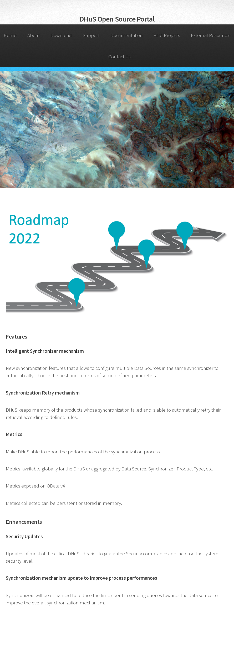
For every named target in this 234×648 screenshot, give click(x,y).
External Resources (210, 35)
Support (91, 35)
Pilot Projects (167, 35)
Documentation (126, 35)
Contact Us (119, 57)
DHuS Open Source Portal (117, 19)
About (33, 35)
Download (61, 35)
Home (10, 35)
